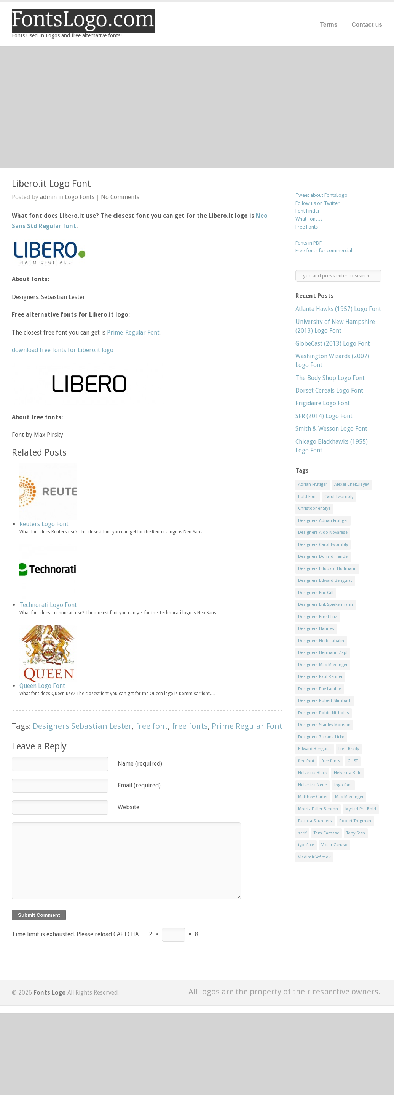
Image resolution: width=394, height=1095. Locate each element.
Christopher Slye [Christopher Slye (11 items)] (314, 508)
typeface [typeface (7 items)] (306, 844)
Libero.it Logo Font (51, 183)
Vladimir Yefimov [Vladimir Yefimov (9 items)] (314, 857)
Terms (329, 24)
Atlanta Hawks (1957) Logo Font (338, 308)
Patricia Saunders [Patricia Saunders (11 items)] (315, 820)
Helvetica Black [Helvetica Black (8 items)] (312, 772)
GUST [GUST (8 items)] (353, 760)
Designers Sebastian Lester (82, 726)
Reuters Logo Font (44, 524)
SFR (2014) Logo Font (324, 416)
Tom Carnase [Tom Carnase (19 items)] (326, 833)
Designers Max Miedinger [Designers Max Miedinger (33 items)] (323, 664)
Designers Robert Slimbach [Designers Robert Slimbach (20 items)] (325, 700)
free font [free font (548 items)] (306, 760)
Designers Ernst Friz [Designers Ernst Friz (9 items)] (317, 616)
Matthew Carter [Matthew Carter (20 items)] (313, 796)
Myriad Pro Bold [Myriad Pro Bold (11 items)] (360, 809)
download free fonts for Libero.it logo (62, 350)
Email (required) (139, 785)
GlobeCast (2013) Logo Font (332, 343)
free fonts (190, 726)
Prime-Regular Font (133, 332)
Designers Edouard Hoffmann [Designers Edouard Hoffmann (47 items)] (327, 568)
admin (48, 197)
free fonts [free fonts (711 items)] (331, 760)
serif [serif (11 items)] (302, 833)
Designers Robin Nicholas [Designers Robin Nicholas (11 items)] (323, 712)
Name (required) (140, 763)
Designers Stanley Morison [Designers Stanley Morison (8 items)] (324, 724)
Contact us (366, 24)
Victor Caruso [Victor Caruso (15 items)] (334, 844)
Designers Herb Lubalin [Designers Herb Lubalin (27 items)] (321, 640)
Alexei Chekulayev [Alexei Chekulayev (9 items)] (351, 484)
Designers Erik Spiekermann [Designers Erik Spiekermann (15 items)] (325, 604)
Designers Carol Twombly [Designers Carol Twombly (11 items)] (323, 544)
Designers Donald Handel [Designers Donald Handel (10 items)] (323, 556)
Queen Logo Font (42, 685)
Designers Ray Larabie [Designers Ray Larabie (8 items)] (319, 688)
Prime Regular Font (247, 726)
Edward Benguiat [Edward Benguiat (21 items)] (314, 748)
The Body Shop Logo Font (330, 378)
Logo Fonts (79, 197)
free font (152, 726)
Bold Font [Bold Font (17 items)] (307, 496)
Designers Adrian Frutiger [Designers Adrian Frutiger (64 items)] (323, 520)
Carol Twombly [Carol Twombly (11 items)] (338, 496)
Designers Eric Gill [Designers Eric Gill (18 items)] (315, 592)
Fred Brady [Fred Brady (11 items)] (348, 748)
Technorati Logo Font (48, 605)
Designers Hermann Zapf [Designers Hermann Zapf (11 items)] (323, 652)
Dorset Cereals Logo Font (329, 390)
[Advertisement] (197, 106)
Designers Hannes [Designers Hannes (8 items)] (316, 628)
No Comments (120, 197)
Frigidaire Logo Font (322, 403)
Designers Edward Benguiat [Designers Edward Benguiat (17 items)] (325, 580)
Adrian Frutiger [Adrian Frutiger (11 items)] (312, 484)
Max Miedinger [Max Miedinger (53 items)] (349, 796)
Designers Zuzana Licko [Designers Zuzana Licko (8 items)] (321, 736)
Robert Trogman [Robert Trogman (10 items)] (355, 820)
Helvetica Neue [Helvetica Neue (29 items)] (312, 785)
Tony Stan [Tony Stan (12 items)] (355, 833)
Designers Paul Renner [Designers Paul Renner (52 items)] (320, 676)
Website (128, 807)
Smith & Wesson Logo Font (331, 428)
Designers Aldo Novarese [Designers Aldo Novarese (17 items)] (323, 532)
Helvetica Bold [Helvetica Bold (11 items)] (348, 772)
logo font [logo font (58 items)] (343, 785)
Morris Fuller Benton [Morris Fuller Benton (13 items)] (318, 809)
